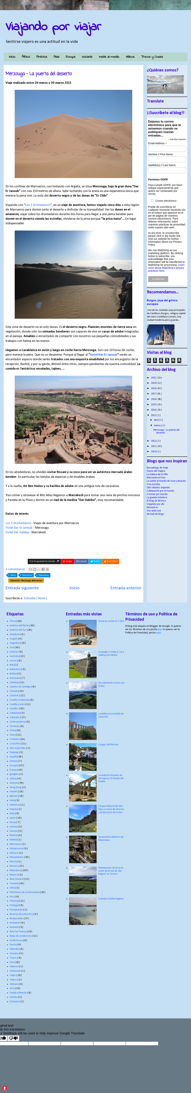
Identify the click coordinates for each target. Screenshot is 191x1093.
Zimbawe (15, 1001)
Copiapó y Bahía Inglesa (110, 898)
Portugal (14, 905)
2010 (154, 451)
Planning (14, 901)
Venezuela (15, 971)
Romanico (15, 922)
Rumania (14, 927)
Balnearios (15, 669)
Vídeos (130, 57)
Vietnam (14, 984)
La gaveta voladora (157, 497)
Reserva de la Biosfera (22, 914)
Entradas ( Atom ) (35, 598)
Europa (70, 57)
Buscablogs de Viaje (157, 467)
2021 (154, 377)
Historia (14, 783)
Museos (14, 866)
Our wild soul (154, 510)
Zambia (14, 997)
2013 (154, 415)
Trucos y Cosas (152, 57)
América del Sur (18, 630)
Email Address (157, 143)
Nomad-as (152, 507)
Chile (12, 730)
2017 (154, 393)
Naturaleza (43, 575)
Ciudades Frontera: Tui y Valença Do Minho (111, 654)
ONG (12, 888)
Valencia (14, 966)
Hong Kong (16, 787)
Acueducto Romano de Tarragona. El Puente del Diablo (111, 778)
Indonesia (15, 804)
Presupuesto (16, 909)
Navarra (14, 874)
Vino (12, 988)
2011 (154, 446)
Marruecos (27, 575)
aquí (160, 629)
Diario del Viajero (156, 471)
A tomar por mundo (157, 494)
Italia (12, 813)
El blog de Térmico (156, 500)
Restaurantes (17, 918)
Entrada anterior (125, 588)
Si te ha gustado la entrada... (44, 561)
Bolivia (13, 673)
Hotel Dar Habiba (17, 532)
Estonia (14, 761)
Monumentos (17, 857)
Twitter (95, 561)
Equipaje (14, 752)
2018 (154, 388)
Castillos (14, 708)
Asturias (14, 651)
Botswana (15, 678)
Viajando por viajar (53, 27)
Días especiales (18, 748)
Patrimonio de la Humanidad (25, 892)
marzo (157, 425)
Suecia (13, 944)
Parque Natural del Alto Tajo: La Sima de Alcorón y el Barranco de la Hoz (111, 809)
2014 (154, 410)
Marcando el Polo (156, 477)
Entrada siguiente (22, 588)
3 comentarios (16, 569)
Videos (14, 979)
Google (67, 561)
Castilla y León (17, 704)
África (26, 57)
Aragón (14, 638)
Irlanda (14, 809)
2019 (154, 383)
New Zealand (17, 879)
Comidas (15, 739)
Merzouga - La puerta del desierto (39, 74)
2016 (154, 399)
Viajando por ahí (155, 504)
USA (12, 962)
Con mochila (153, 484)
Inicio (12, 57)
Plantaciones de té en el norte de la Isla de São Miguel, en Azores (110, 871)
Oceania (14, 883)
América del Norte (19, 625)
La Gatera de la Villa (157, 474)
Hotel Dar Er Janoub (103, 355)
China (13, 735)
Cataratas (15, 717)
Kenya (13, 822)
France (13, 770)
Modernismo (17, 848)
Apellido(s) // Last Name (162, 165)
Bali (12, 665)
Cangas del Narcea (108, 744)
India (12, 800)
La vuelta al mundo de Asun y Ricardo (166, 481)
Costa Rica (15, 743)
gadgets (14, 774)
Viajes (13, 975)
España (14, 756)
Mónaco (14, 853)
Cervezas (15, 726)
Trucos (13, 958)
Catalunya (15, 713)
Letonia (14, 826)
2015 (154, 404)
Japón (13, 818)
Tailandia (14, 949)
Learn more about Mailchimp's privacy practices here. (166, 267)
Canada (14, 691)
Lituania (14, 831)
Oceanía (87, 57)
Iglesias (14, 796)
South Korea (16, 940)
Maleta (13, 839)
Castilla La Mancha (20, 700)
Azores (14, 660)
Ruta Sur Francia (18, 931)
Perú (12, 896)
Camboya (15, 682)
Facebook (81, 561)
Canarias (14, 695)
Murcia (13, 861)
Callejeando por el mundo (160, 491)
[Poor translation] (13, 1038)
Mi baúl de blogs (155, 514)
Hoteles (14, 791)
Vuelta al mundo (109, 57)
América (41, 57)
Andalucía (15, 634)
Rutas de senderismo (21, 936)
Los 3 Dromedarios (38, 205)
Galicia (13, 778)
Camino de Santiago (21, 686)
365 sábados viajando (158, 487)
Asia (56, 57)
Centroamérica (18, 721)
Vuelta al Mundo (18, 992)
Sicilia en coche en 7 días (111, 621)
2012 (154, 441)
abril (156, 420)
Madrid (14, 835)
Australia (14, 656)
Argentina (15, 643)
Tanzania (14, 953)
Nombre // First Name (160, 154)
